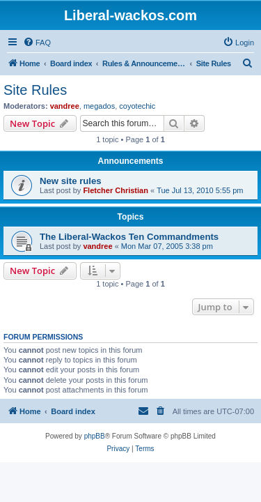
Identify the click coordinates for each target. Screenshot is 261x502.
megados (99, 106)
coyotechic (137, 106)
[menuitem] (37, 42)
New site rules (71, 181)
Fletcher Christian (115, 190)
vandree (64, 106)
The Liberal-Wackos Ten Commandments (129, 236)
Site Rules (35, 90)
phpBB (94, 436)
